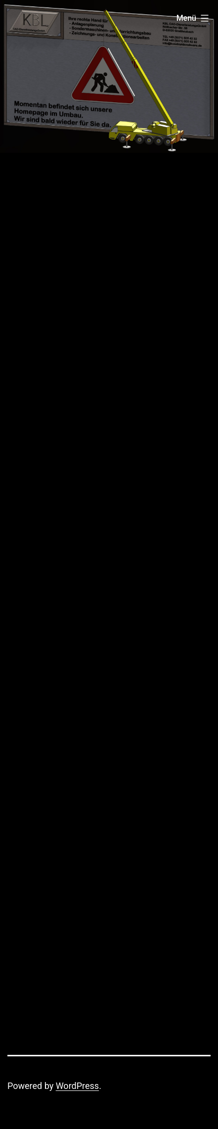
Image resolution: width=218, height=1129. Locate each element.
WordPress (77, 1086)
